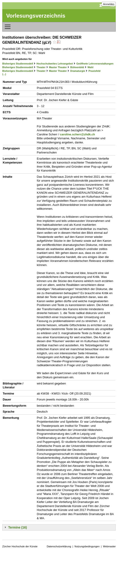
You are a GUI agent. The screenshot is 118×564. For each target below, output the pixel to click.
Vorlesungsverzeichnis (35, 16)
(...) (4, 74)
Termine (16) (17, 527)
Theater (41, 67)
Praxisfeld (94, 71)
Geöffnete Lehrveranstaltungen (94, 63)
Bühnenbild (77, 67)
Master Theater (58, 67)
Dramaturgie (77, 71)
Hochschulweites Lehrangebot (54, 63)
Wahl (90, 67)
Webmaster (109, 546)
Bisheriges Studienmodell (17, 63)
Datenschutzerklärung (59, 546)
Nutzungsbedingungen (87, 546)
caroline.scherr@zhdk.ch (77, 134)
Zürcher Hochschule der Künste (20, 546)
